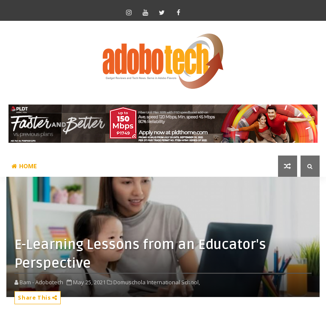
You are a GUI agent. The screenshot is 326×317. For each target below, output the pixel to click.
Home (24, 166)
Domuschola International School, (156, 282)
